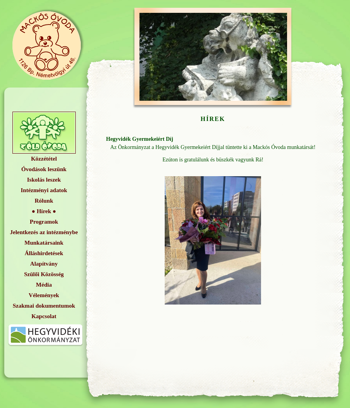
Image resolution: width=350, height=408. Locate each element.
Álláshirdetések (43, 253)
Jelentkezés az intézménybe (44, 232)
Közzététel (44, 159)
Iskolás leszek (44, 180)
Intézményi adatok (44, 190)
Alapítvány (44, 264)
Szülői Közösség (44, 274)
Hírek (44, 211)
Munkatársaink (43, 243)
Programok (44, 222)
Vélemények (44, 295)
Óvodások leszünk (43, 169)
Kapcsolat (43, 316)
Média (44, 285)
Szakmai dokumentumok (44, 306)
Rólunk (44, 201)
